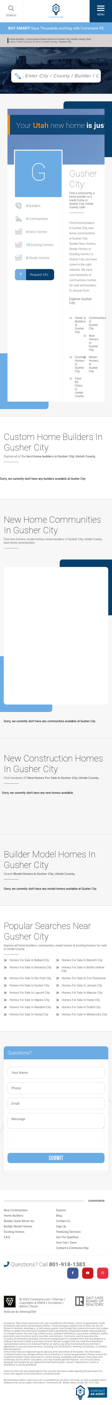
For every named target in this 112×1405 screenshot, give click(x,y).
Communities (37, 219)
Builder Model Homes (18, 1226)
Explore (61, 1210)
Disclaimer (55, 1303)
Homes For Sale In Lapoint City (29, 992)
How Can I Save (66, 1242)
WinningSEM (28, 1312)
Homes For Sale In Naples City (29, 1000)
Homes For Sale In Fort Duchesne (84, 978)
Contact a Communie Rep (72, 1248)
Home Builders (13, 1215)
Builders (33, 206)
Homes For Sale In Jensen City (82, 985)
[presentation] (38, 1140)
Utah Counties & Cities (29, 42)
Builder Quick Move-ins (19, 1221)
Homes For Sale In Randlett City (30, 1007)
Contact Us (63, 1221)
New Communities (16, 1210)
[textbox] (64, 75)
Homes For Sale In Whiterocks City (84, 1014)
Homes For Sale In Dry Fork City (30, 978)
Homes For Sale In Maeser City (82, 992)
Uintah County (50, 42)
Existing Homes (39, 245)
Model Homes (37, 258)
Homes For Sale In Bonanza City (30, 967)
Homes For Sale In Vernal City (28, 1014)
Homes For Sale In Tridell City (81, 1007)
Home (12, 42)
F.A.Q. (7, 1237)
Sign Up (61, 1226)
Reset (34, 1306)
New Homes (36, 232)
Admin (23, 1306)
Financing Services (68, 1232)
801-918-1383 (67, 1264)
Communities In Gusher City (97, 323)
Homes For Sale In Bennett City (82, 960)
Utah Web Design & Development (10, 1302)
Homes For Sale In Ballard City (29, 960)
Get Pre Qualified (67, 1237)
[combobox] (56, 76)
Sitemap (57, 1299)
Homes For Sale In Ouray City (81, 1000)
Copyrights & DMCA (32, 1303)
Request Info (31, 274)
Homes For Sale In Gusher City (29, 985)
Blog (59, 1215)
